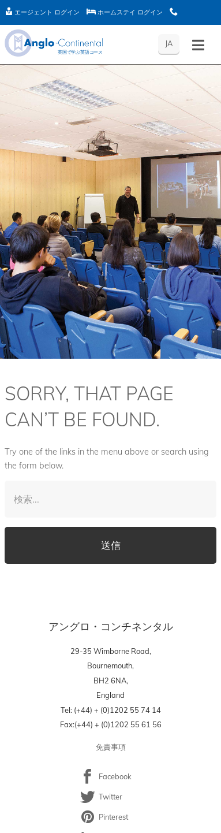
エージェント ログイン (42, 12)
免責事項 (111, 747)
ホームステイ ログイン (125, 12)
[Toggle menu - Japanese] (198, 45)
